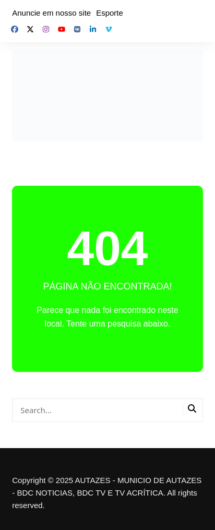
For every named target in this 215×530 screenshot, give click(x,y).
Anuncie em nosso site (51, 12)
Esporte (109, 12)
